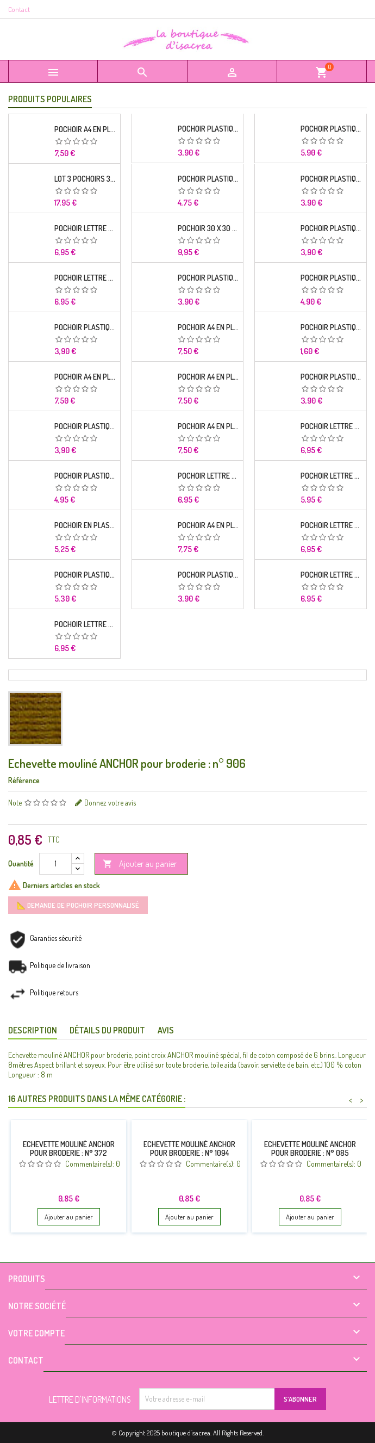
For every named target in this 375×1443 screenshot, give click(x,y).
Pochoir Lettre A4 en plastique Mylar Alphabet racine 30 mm (85, 228)
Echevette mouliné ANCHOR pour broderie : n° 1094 (189, 1148)
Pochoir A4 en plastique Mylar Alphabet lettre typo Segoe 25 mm (208, 426)
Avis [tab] (166, 1030)
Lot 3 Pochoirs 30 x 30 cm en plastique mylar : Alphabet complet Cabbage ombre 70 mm (85, 179)
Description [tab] (32, 1030)
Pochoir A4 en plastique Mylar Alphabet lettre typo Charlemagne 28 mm (85, 129)
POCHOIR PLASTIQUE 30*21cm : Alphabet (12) (85, 575)
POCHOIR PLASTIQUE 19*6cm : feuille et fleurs (331, 327)
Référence (24, 780)
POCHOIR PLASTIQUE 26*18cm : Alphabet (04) (85, 426)
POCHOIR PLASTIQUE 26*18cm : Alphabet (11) (208, 179)
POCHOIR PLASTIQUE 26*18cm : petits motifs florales (208, 278)
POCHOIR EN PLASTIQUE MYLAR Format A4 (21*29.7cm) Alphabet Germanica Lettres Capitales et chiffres (85, 525)
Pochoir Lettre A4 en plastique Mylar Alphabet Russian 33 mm (208, 476)
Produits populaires (50, 99)
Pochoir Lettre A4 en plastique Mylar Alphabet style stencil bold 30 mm (331, 575)
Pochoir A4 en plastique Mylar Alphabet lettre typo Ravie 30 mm (208, 525)
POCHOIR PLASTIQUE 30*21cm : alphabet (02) (331, 129)
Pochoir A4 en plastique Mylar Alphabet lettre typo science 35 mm (85, 377)
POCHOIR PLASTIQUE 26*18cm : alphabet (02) (331, 179)
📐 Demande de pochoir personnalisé (78, 905)
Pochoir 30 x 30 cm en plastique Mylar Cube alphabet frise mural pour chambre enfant (208, 228)
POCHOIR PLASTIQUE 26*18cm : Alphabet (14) (85, 327)
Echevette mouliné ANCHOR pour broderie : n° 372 (69, 1148)
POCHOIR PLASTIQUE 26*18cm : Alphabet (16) (208, 575)
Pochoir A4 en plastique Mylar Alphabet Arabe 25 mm (208, 327)
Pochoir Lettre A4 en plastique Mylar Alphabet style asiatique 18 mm (331, 525)
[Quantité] (55, 864)
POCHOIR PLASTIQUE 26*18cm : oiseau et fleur (331, 228)
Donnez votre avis (110, 802)
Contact (19, 9)
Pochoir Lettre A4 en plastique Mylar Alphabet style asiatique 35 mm (85, 624)
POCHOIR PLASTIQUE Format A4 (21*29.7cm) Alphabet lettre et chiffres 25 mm (85, 476)
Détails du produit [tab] (107, 1030)
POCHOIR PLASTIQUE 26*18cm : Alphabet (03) (331, 377)
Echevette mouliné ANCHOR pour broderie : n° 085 (310, 1148)
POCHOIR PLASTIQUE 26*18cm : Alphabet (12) (208, 129)
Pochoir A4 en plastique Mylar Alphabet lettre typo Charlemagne (208, 377)
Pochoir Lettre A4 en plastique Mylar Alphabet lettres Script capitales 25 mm (85, 278)
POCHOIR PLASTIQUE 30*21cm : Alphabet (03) (331, 278)
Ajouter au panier (140, 864)
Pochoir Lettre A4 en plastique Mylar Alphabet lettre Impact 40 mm (331, 476)
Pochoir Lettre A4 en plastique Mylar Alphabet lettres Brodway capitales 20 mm (331, 426)
